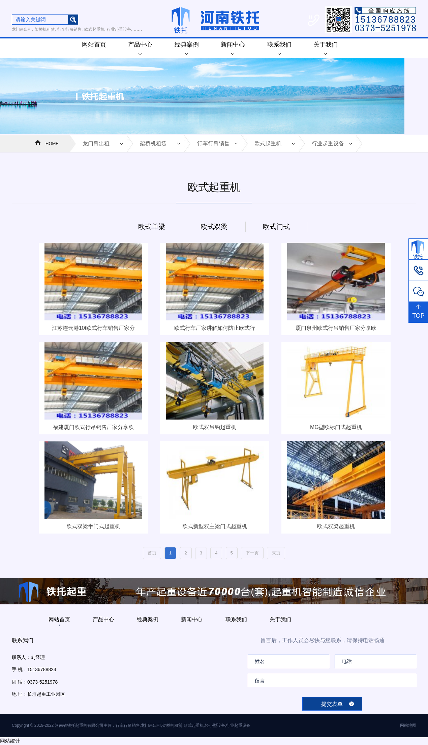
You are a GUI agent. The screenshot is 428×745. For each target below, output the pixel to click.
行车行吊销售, (70, 29)
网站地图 (408, 725)
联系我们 (279, 48)
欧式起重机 (267, 143)
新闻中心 (233, 48)
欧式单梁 (151, 226)
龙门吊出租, (22, 29)
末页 (276, 552)
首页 (152, 552)
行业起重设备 (328, 143)
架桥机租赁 (153, 143)
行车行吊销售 (213, 143)
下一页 (252, 552)
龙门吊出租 (96, 143)
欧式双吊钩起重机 (214, 427)
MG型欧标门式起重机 (336, 427)
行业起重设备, (119, 29)
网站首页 (94, 44)
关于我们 (325, 48)
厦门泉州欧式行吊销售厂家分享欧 (336, 328)
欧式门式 (276, 226)
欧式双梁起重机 (336, 526)
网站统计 (10, 741)
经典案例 (187, 48)
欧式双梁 (214, 226)
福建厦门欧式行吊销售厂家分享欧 (93, 427)
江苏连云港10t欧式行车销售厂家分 (93, 328)
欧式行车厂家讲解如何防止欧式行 (214, 328)
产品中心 (140, 48)
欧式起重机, (94, 29)
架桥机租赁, (45, 29)
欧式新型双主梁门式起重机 (214, 526)
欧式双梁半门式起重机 (93, 526)
